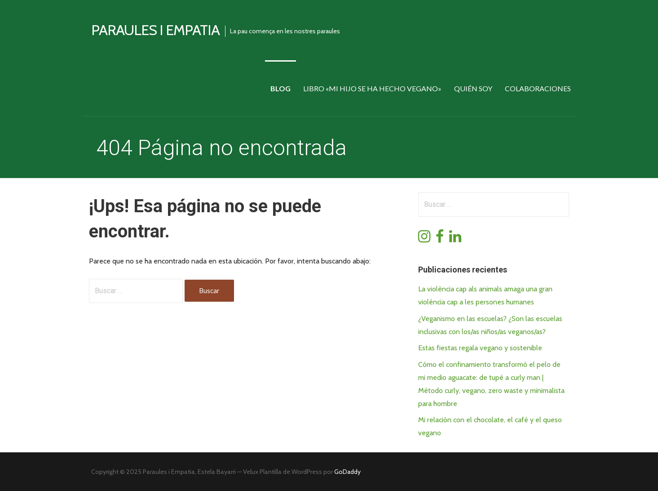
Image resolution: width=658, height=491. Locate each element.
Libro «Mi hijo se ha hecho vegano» (372, 88)
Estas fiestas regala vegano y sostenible (480, 348)
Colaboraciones (538, 88)
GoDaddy (347, 472)
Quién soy (473, 88)
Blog (280, 88)
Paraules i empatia (155, 30)
